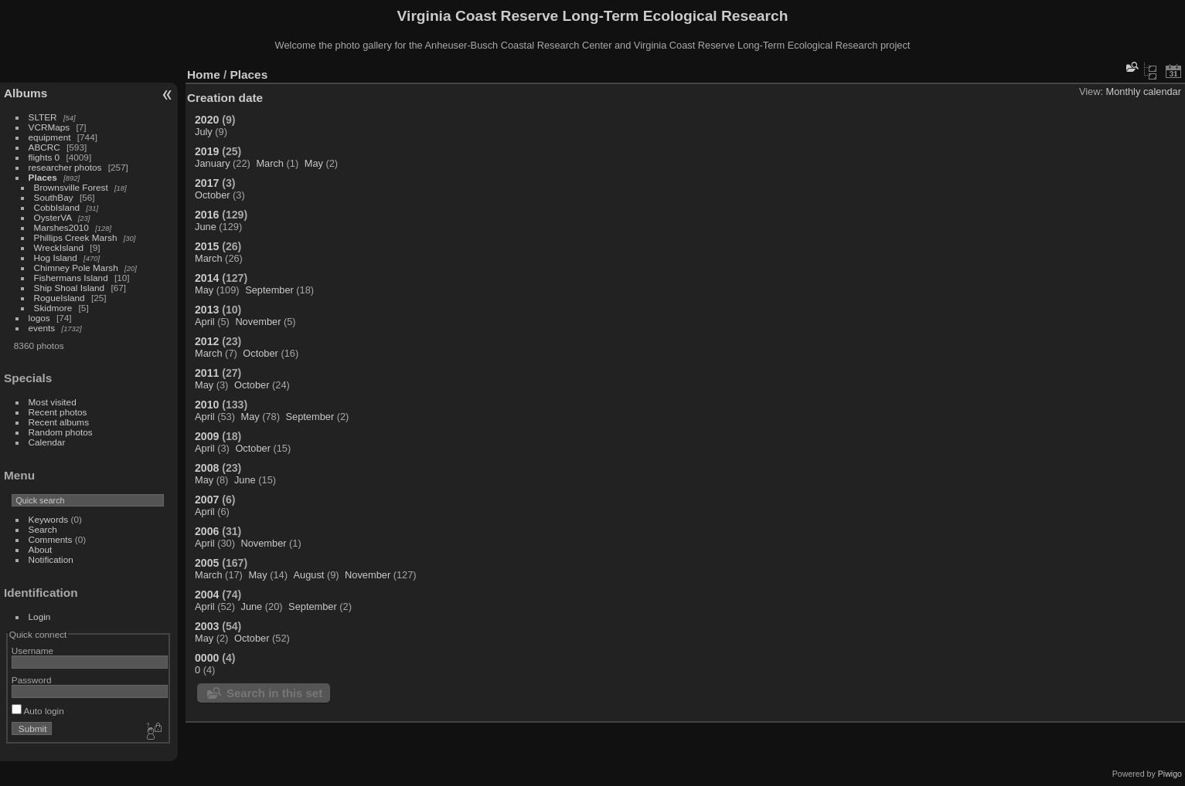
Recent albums (59, 422)
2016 (207, 214)
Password (32, 680)
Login (40, 617)
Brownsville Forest (71, 187)
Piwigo (1170, 773)
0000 (207, 658)
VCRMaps (49, 127)
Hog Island (55, 257)
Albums (25, 93)
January (212, 163)
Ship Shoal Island (69, 288)
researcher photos (65, 167)
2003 (207, 626)
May (314, 163)
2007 (207, 499)
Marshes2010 (61, 227)
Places (43, 177)
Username (32, 650)
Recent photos (58, 412)
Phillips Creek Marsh (75, 237)
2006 (207, 531)
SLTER (43, 117)
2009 (207, 436)
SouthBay (53, 197)
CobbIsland (57, 207)
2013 (207, 309)
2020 (207, 119)
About (41, 549)
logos (39, 318)
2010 (207, 404)
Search (43, 529)
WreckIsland (59, 247)
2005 (207, 563)
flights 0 (44, 157)
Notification (51, 559)
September (269, 290)
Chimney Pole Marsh (76, 268)
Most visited (53, 402)
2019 (207, 151)
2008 (207, 468)
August (309, 575)
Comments (51, 539)
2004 (207, 594)
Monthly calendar (1143, 91)
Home (203, 74)
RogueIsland (59, 298)
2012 (207, 341)
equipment (50, 137)
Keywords (49, 519)
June (205, 226)
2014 (207, 278)
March (270, 163)
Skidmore (53, 308)
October (212, 195)
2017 (207, 183)
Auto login (38, 711)
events (42, 328)
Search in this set (274, 693)
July (204, 131)
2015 (207, 246)
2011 (207, 373)
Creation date (225, 97)
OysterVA (53, 217)
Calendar (47, 442)
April (205, 321)
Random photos (61, 432)
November (258, 321)
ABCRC (44, 147)
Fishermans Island (71, 278)
